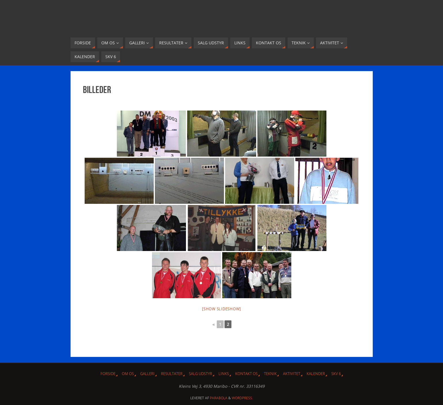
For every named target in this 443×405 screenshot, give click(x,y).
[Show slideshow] (221, 308)
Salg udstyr (200, 373)
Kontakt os (246, 373)
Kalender (316, 373)
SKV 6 (336, 373)
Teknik (270, 373)
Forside (107, 373)
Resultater (171, 373)
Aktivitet (291, 373)
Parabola (218, 398)
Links (223, 373)
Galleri (147, 373)
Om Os (128, 373)
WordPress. (242, 398)
